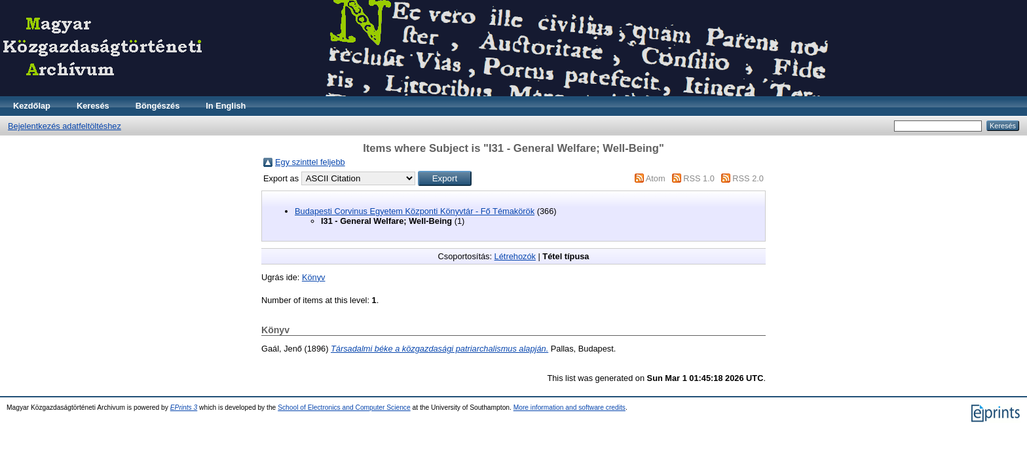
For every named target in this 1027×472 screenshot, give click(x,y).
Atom (655, 178)
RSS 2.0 (748, 178)
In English (226, 106)
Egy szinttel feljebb (310, 162)
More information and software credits (570, 407)
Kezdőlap (31, 106)
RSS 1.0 (699, 178)
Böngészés (158, 106)
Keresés (93, 106)
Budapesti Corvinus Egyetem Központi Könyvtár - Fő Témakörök (414, 211)
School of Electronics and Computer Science (344, 407)
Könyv (314, 277)
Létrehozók (515, 256)
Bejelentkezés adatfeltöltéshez (64, 126)
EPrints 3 (184, 407)
